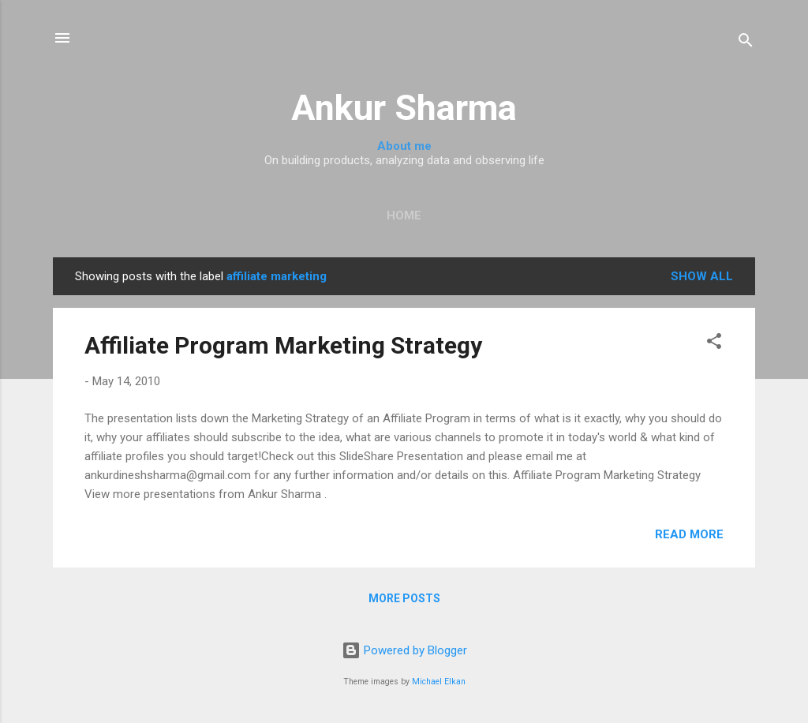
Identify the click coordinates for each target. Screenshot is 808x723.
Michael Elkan (439, 681)
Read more (689, 534)
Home (404, 215)
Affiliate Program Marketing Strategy (283, 345)
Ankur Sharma (404, 108)
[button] (714, 344)
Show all (702, 276)
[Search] (745, 43)
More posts (404, 598)
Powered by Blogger (404, 650)
